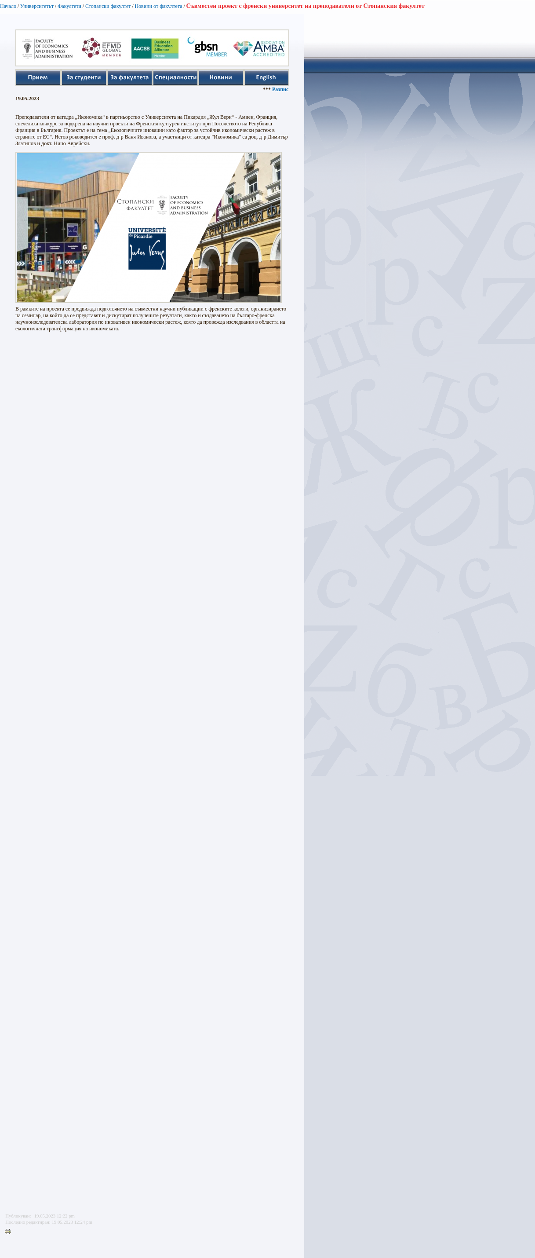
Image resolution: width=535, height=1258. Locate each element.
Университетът (37, 6)
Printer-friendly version (10, 1232)
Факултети (69, 6)
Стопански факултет (108, 6)
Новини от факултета (158, 6)
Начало (8, 6)
